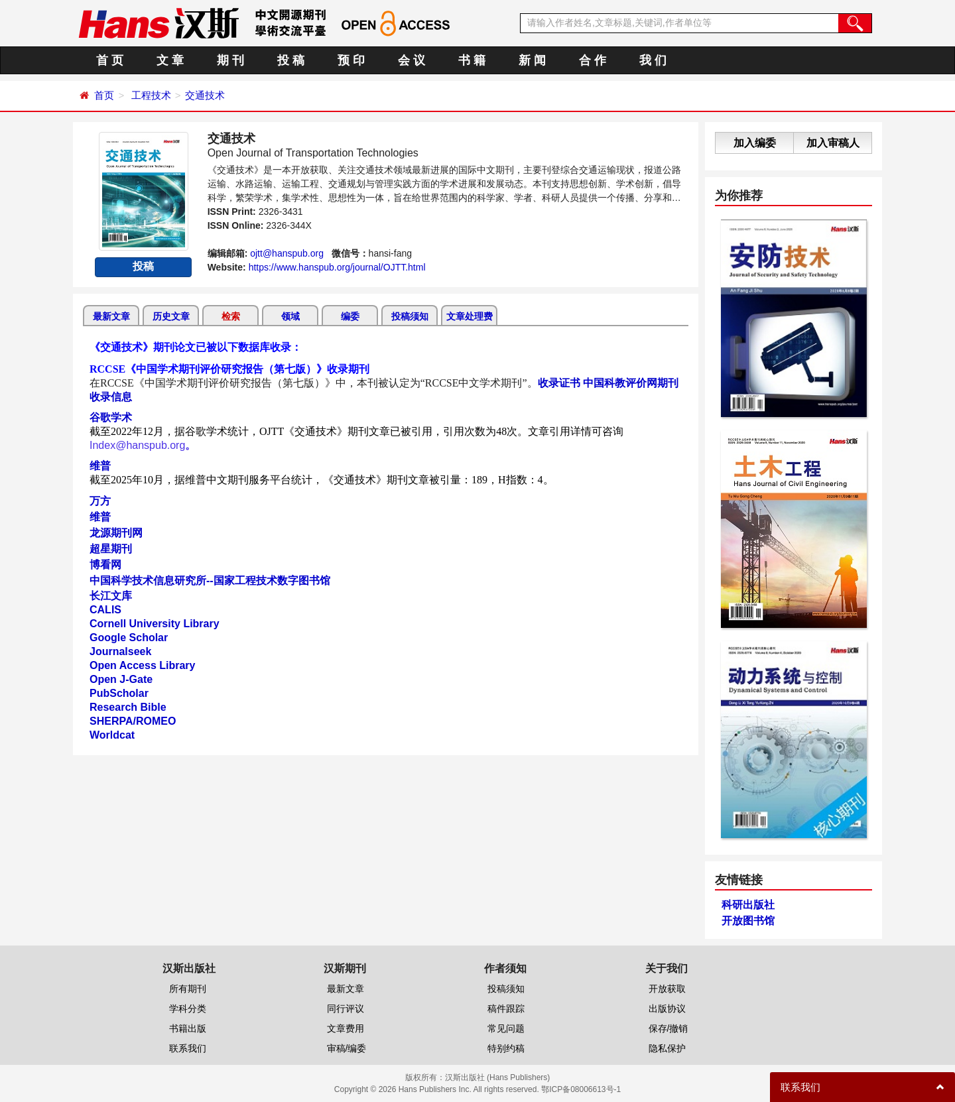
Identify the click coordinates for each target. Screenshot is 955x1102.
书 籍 (471, 60)
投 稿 (290, 60)
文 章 (170, 60)
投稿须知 (409, 316)
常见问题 (506, 1028)
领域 (290, 316)
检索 (231, 316)
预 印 (351, 60)
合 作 (592, 60)
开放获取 (667, 988)
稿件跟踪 (506, 1008)
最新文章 (111, 316)
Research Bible (128, 707)
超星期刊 (111, 548)
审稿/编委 (347, 1048)
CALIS (105, 609)
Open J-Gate (121, 679)
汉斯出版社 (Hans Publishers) (497, 1077)
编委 (350, 316)
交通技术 (205, 95)
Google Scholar (129, 637)
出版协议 (667, 1008)
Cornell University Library (155, 623)
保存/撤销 (668, 1028)
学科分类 (187, 1008)
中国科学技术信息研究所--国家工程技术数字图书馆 (210, 580)
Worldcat (112, 735)
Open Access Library (142, 665)
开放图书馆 (748, 920)
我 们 (653, 60)
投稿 (143, 266)
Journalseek (120, 651)
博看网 (105, 564)
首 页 (109, 60)
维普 (100, 465)
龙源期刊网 (116, 532)
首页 (104, 95)
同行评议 (345, 1008)
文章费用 (345, 1028)
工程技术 (151, 95)
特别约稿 (506, 1048)
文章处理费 (469, 316)
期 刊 (230, 60)
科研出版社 (748, 904)
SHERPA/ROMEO (133, 721)
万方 (100, 501)
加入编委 (754, 143)
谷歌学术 (111, 417)
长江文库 (111, 595)
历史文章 (171, 316)
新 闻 (532, 60)
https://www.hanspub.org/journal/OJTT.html (337, 267)
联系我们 (187, 1048)
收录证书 (559, 383)
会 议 (411, 60)
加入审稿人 (833, 143)
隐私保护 (667, 1048)
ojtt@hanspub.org (287, 253)
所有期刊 (187, 988)
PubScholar (119, 693)
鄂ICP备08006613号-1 (581, 1089)
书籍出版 (187, 1028)
